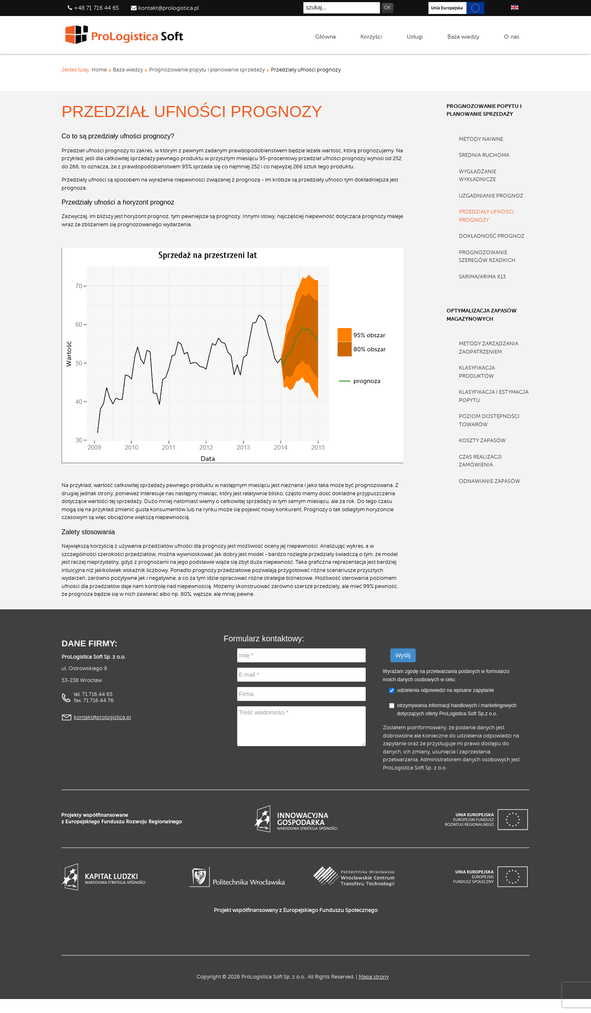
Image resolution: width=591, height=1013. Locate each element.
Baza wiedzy (128, 70)
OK (387, 8)
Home (99, 70)
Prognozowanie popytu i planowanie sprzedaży (207, 70)
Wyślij (403, 655)
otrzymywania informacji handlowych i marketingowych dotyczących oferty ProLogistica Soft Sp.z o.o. (453, 710)
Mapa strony (374, 977)
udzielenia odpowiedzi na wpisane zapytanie (445, 690)
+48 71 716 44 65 (96, 8)
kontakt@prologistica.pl (168, 8)
